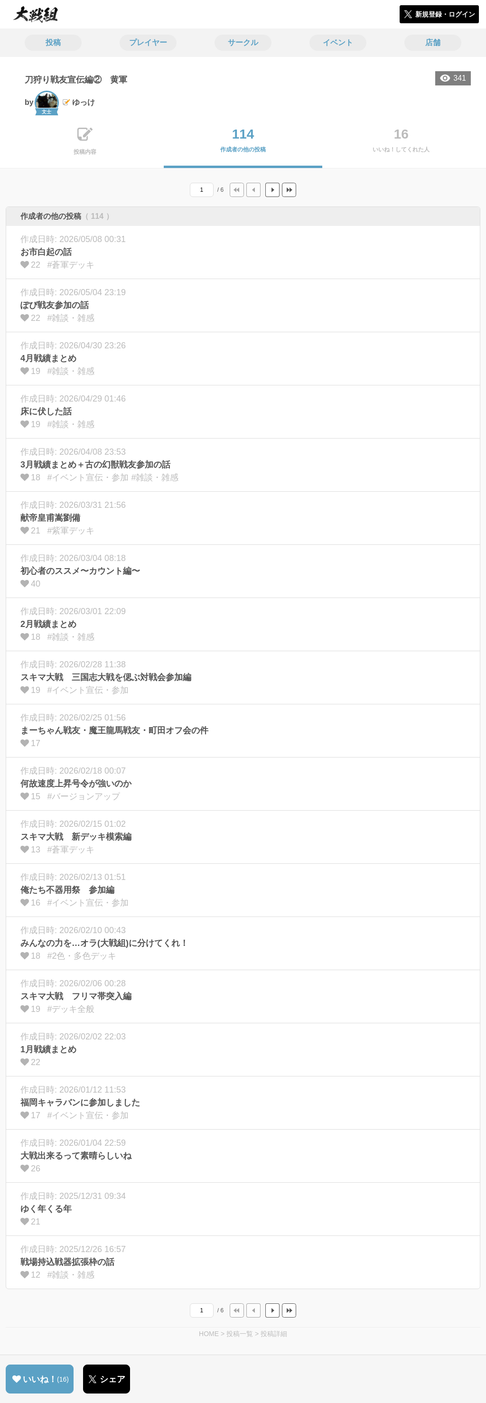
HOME (209, 1334)
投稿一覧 (239, 1334)
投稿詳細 (274, 1334)
